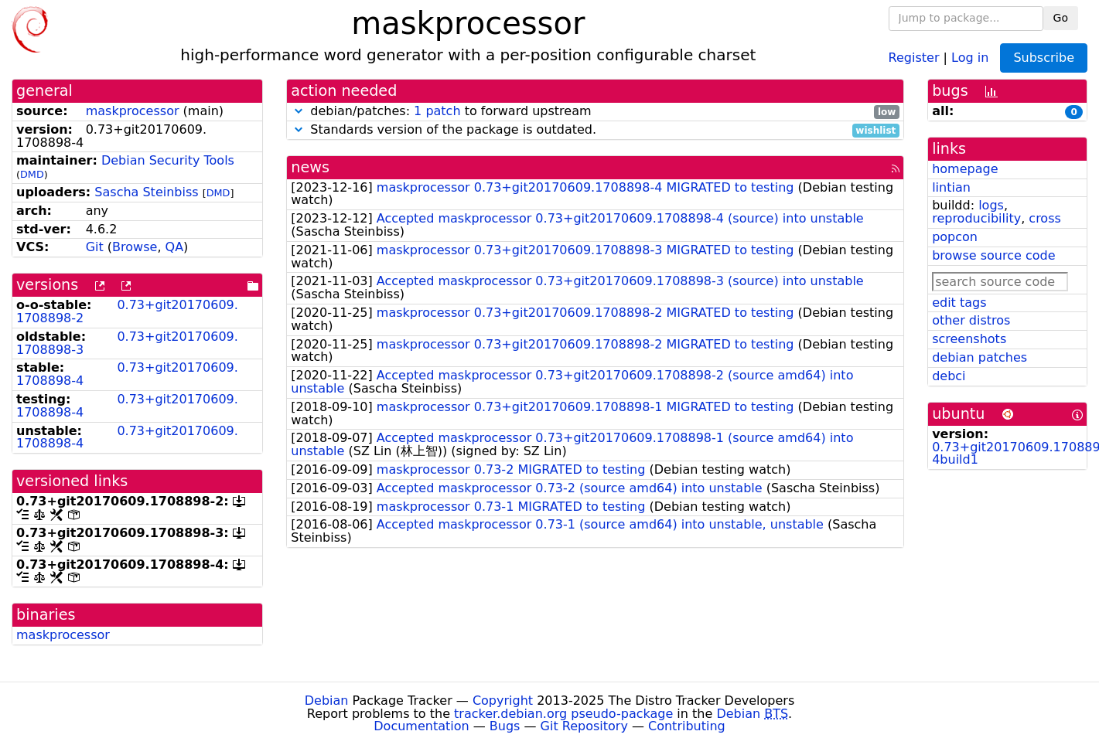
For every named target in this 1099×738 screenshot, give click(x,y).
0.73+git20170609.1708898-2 (127, 311)
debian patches (979, 357)
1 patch (437, 111)
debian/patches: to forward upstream (595, 111)
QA (175, 247)
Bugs (505, 726)
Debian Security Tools (167, 160)
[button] (298, 111)
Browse (134, 247)
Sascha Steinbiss (146, 192)
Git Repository (584, 726)
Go (1060, 18)
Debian (327, 700)
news (310, 167)
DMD (32, 174)
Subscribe (1043, 57)
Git (95, 247)
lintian (951, 187)
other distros (971, 320)
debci (948, 376)
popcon (955, 237)
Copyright (503, 700)
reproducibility (976, 218)
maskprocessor (132, 111)
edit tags (959, 302)
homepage (965, 169)
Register (914, 56)
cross (1044, 218)
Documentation (421, 726)
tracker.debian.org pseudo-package (563, 713)
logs (991, 205)
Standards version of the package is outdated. (595, 130)
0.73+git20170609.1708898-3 (127, 343)
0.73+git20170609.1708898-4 (127, 374)
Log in (969, 56)
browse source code (993, 255)
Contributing (686, 726)
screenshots (969, 339)
